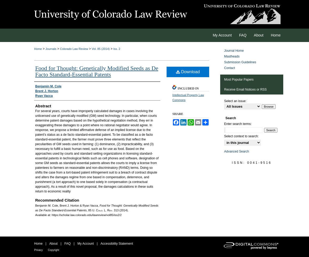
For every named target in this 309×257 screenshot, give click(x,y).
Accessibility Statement (117, 243)
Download (188, 72)
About (53, 243)
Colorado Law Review (74, 48)
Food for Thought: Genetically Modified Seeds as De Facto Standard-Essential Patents (96, 71)
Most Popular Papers (239, 79)
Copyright (53, 250)
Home (38, 48)
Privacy (38, 250)
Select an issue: (235, 101)
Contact (229, 68)
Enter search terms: (238, 124)
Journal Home (234, 51)
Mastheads (232, 56)
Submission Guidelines (240, 62)
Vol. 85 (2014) (101, 48)
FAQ (67, 243)
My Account (86, 243)
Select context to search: (241, 136)
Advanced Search (236, 151)
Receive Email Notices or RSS (245, 89)
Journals (50, 48)
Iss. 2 (116, 48)
